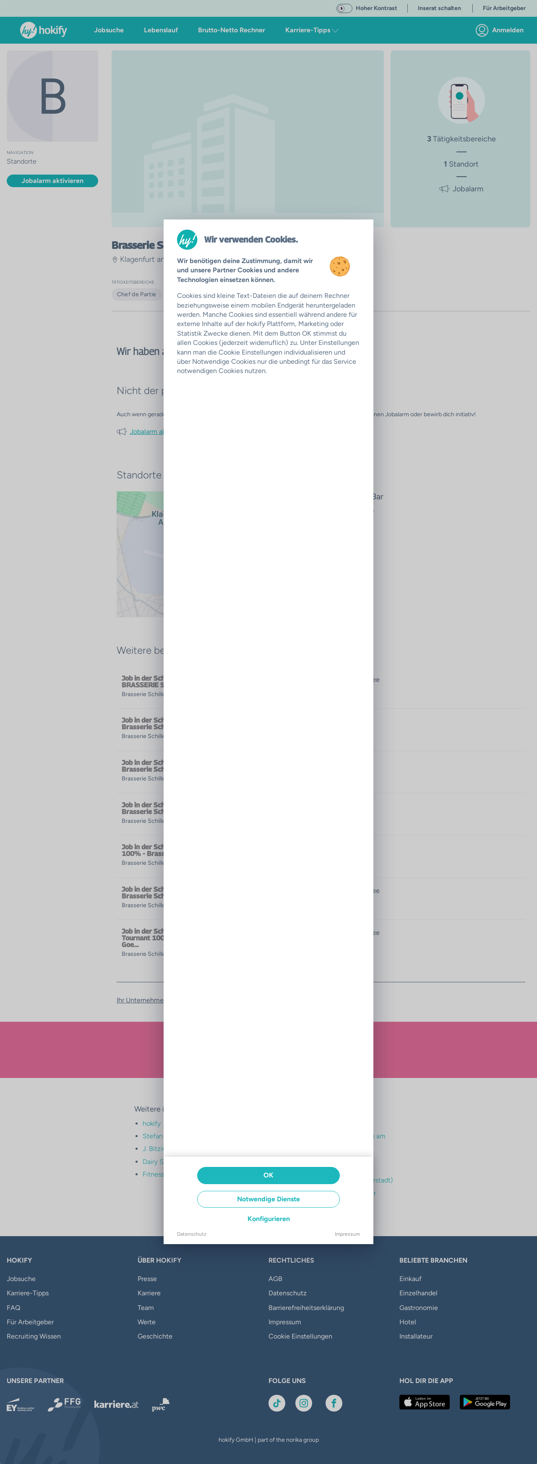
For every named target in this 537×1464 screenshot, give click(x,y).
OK (268, 1175)
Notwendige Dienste (268, 1199)
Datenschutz (191, 1234)
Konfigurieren (269, 1219)
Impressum (347, 1234)
